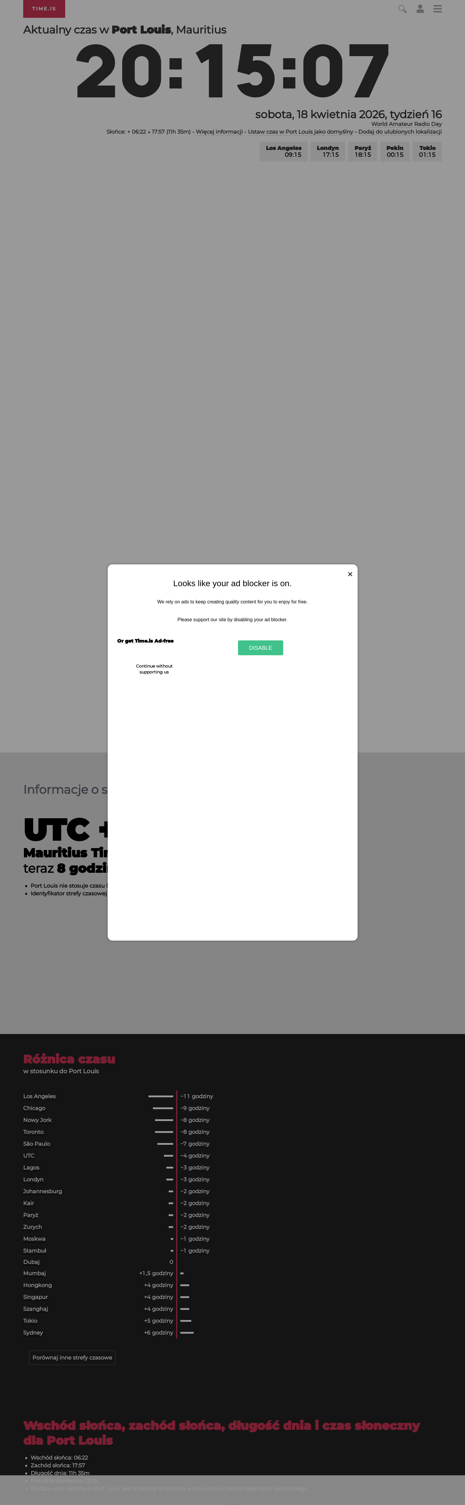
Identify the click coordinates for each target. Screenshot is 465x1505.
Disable (260, 647)
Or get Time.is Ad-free (145, 641)
